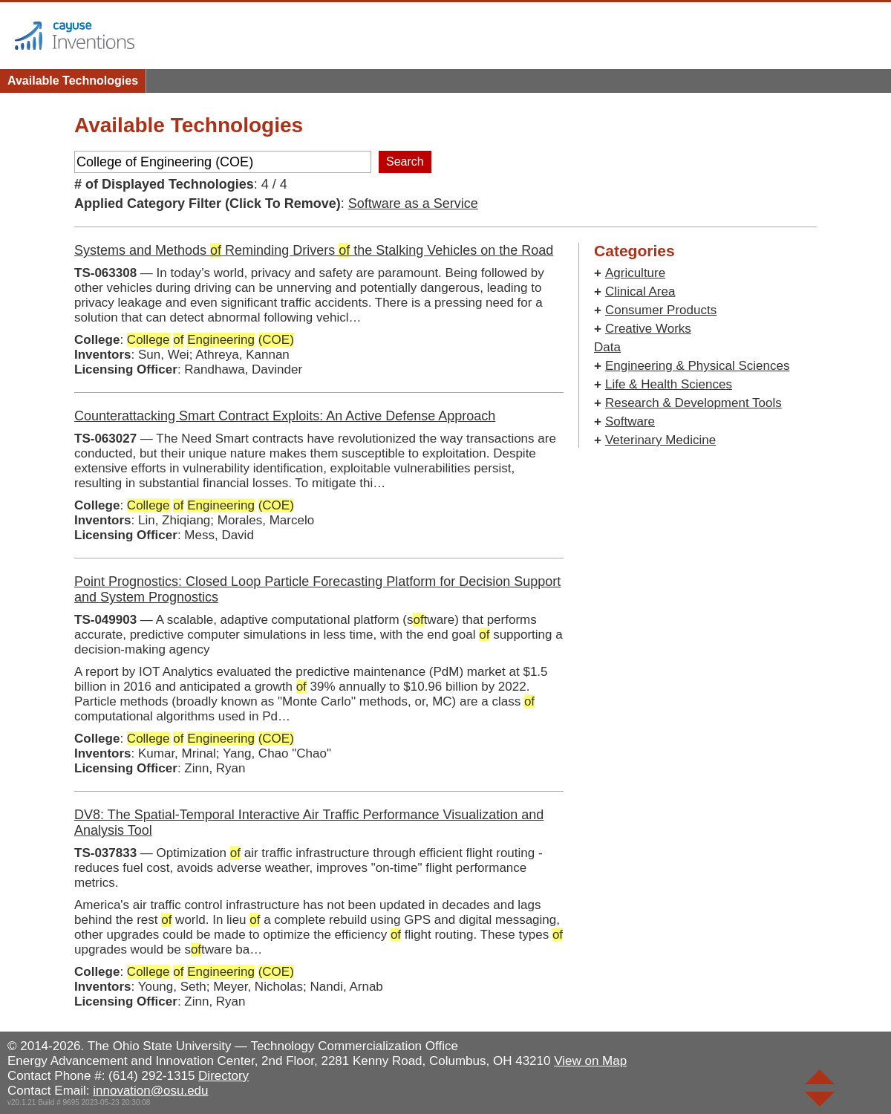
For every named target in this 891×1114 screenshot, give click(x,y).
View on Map (590, 1061)
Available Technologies (72, 80)
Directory (223, 1076)
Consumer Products (661, 310)
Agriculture (635, 273)
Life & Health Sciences (668, 384)
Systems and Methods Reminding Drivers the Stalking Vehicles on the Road (313, 250)
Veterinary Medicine (660, 440)
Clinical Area (640, 291)
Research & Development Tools (693, 403)
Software (630, 421)
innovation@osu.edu (150, 1091)
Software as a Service (413, 203)
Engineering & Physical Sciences (697, 366)
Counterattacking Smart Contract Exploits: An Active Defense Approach (284, 415)
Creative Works (648, 329)
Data (607, 347)
